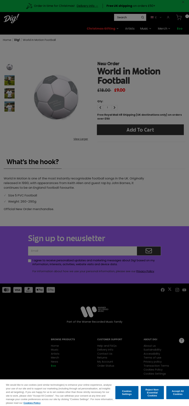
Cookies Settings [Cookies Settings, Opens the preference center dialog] (127, 395)
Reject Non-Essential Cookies (152, 395)
